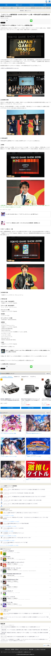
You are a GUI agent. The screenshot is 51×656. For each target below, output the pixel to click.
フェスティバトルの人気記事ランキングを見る (8, 526)
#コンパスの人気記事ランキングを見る (7, 515)
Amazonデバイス (24, 376)
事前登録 (22, 10)
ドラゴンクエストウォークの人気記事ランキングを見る (10, 521)
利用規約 (12, 649)
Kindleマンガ (16, 376)
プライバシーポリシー (23, 649)
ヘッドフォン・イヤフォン (7, 376)
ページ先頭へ (47, 645)
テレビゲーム (33, 376)
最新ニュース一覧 (20, 7)
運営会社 (17, 649)
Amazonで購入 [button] (10, 407)
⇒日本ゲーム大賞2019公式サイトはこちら (10, 68)
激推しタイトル (28, 10)
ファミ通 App (5, 2)
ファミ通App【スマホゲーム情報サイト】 (8, 7)
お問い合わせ (7, 649)
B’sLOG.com (42, 649)
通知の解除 (31, 649)
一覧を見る (48, 373)
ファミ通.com (37, 649)
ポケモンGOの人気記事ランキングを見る (7, 540)
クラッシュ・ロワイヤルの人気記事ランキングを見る (9, 545)
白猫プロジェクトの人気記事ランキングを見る (8, 535)
